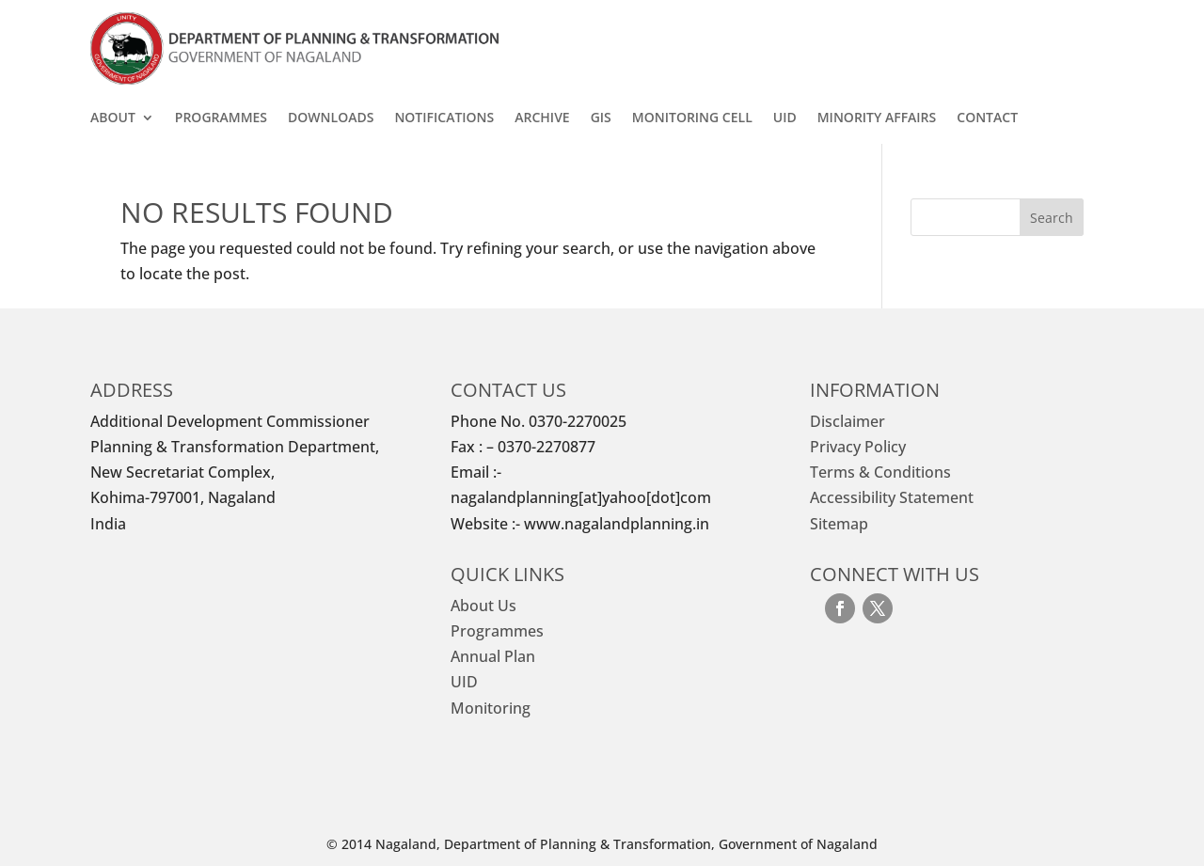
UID (785, 118)
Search (1051, 218)
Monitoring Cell (692, 118)
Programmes (221, 118)
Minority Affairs (877, 118)
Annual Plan (493, 656)
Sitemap (839, 523)
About (112, 118)
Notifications (444, 118)
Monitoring (491, 708)
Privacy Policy (858, 446)
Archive (542, 118)
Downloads (330, 118)
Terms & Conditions (880, 472)
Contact (987, 118)
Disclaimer (847, 421)
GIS (601, 118)
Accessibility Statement (892, 497)
